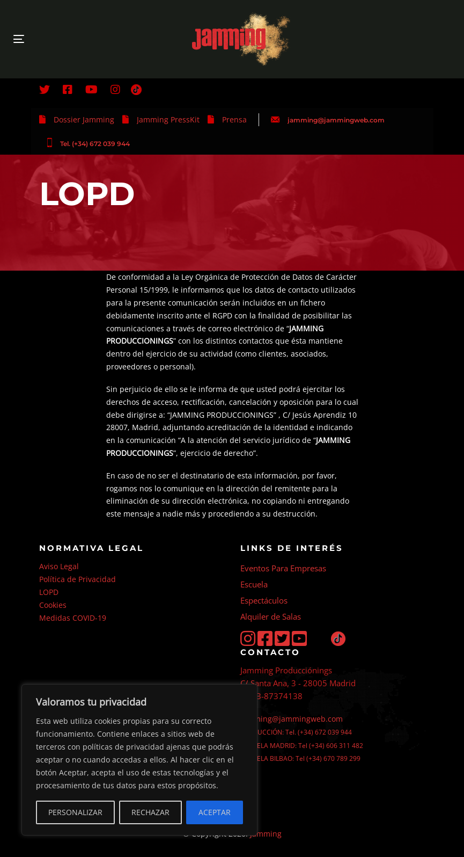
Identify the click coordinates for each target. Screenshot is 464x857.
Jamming (266, 834)
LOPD (48, 592)
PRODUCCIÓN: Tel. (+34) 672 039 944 (296, 732)
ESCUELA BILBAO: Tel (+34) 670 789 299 (300, 758)
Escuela (254, 584)
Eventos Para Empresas (283, 568)
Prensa (234, 119)
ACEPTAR (214, 812)
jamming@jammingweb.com (336, 120)
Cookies (53, 605)
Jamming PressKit (168, 119)
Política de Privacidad (77, 579)
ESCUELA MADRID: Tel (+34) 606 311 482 (301, 745)
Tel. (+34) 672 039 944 (95, 144)
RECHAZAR (150, 812)
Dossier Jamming (84, 119)
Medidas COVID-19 (72, 618)
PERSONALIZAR (75, 812)
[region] (139, 760)
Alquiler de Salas (270, 616)
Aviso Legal (59, 566)
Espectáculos (264, 600)
